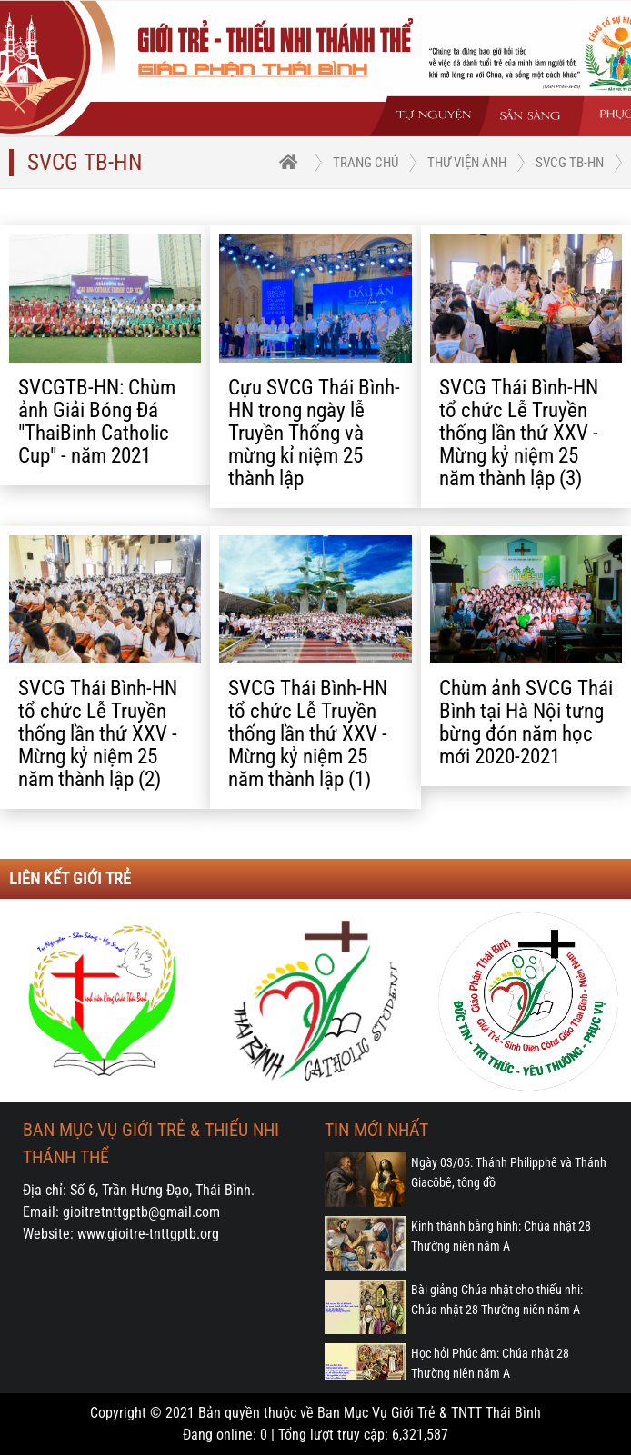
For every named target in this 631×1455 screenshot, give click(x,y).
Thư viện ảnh (466, 162)
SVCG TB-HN (570, 162)
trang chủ (365, 162)
